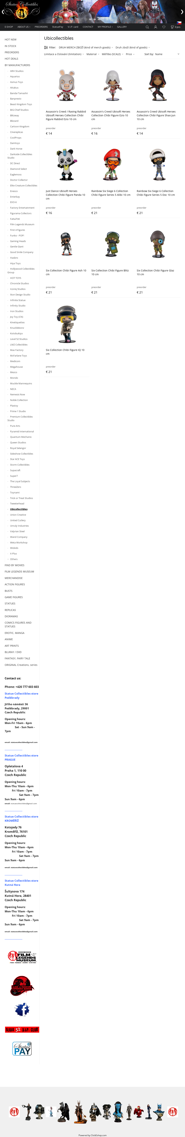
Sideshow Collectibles (21, 453)
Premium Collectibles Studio (20, 418)
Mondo (14, 377)
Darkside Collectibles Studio (19, 156)
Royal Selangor (18, 448)
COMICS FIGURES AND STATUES (18, 624)
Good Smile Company (21, 252)
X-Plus (13, 553)
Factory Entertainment (22, 207)
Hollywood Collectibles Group (21, 270)
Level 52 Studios (18, 339)
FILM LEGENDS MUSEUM (19, 571)
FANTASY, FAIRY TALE (17, 658)
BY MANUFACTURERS (17, 65)
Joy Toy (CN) (16, 316)
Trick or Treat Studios (21, 498)
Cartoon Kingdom (19, 126)
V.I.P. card (73, 26)
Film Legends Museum (22, 224)
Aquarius (15, 76)
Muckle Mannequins (21, 383)
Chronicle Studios (19, 283)
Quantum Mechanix (21, 436)
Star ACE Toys (17, 459)
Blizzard (14, 120)
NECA (13, 389)
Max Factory (16, 350)
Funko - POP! (17, 235)
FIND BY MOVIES (14, 565)
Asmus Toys (16, 82)
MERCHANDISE (14, 578)
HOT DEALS (11, 58)
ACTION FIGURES (15, 584)
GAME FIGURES (14, 597)
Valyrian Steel (17, 531)
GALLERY (122, 26)
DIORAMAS (11, 616)
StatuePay (57, 26)
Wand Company (18, 537)
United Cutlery (18, 520)
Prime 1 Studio (18, 411)
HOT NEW (10, 39)
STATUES (10, 603)
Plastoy (14, 405)
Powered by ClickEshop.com (93, 1135)
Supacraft (15, 470)
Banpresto (15, 98)
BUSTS (8, 591)
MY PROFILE (104, 26)
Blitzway (14, 115)
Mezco (13, 372)
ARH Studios (16, 71)
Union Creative (18, 514)
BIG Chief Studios (19, 109)
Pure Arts (15, 425)
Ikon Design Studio (20, 294)
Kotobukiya (16, 333)
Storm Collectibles (19, 464)
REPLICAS (10, 610)
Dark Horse (16, 148)
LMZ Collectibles (18, 344)
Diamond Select (18, 168)
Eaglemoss (15, 174)
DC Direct (15, 163)
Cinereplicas (16, 132)
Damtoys (15, 143)
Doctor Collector (19, 179)
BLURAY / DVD (13, 652)
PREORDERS (41, 26)
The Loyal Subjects (20, 481)
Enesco (14, 191)
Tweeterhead (17, 503)
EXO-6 (13, 202)
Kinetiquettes (17, 322)
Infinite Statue (17, 300)
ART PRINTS (12, 645)
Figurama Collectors (20, 213)
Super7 (14, 475)
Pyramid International (22, 431)
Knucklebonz (17, 327)
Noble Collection (19, 400)
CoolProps (15, 137)
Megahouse (16, 366)
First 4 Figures (17, 230)
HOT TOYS (15, 278)
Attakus (14, 87)
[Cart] (175, 27)
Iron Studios (16, 311)
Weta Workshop (18, 542)
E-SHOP (9, 26)
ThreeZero (15, 486)
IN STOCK (10, 46)
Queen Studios (18, 442)
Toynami (15, 492)
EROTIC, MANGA (14, 633)
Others (14, 559)
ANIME (9, 639)
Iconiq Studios (17, 289)
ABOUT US (23, 26)
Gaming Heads (18, 241)
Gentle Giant (16, 246)
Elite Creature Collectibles (23, 185)
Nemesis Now (17, 394)
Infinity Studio (17, 305)
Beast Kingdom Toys (21, 104)
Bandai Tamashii (19, 93)
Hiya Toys (15, 263)
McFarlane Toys (18, 355)
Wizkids (14, 548)
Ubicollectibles (18, 509)
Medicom (15, 361)
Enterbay (15, 196)
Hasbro (14, 257)
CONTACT (88, 26)
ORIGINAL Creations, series (21, 665)
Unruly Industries (19, 525)
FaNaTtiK (15, 219)
